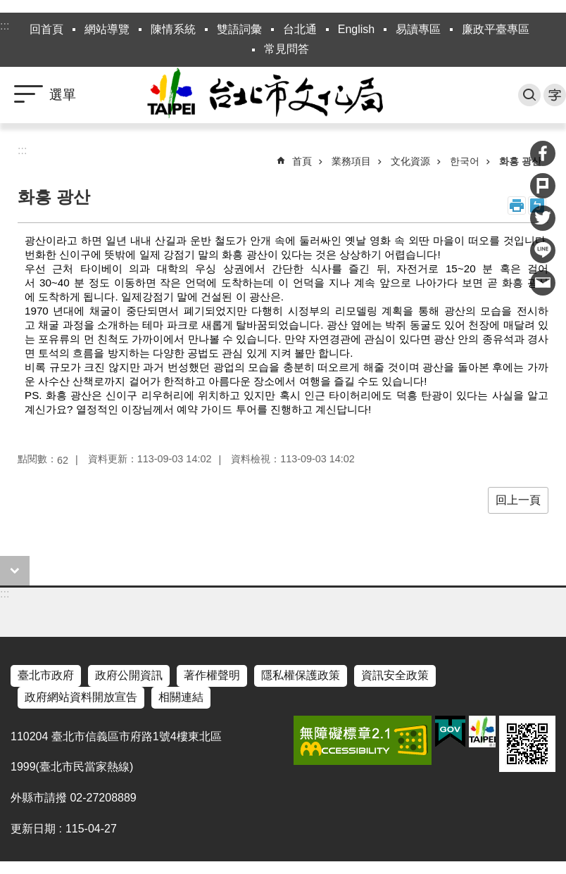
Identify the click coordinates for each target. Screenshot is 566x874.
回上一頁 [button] (518, 500)
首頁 (302, 161)
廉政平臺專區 (495, 29)
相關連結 (180, 697)
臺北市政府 (46, 675)
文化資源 (410, 161)
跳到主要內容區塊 (7, 7)
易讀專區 (418, 29)
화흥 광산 (520, 161)
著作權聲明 (212, 675)
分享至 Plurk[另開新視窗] (542, 185)
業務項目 (351, 161)
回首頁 (46, 29)
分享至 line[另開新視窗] (542, 250)
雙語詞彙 (239, 29)
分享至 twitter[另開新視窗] (542, 218)
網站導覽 (107, 29)
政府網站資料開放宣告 (81, 697)
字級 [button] (554, 95)
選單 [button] (62, 94)
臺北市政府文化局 (283, 95)
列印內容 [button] (517, 205)
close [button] (15, 570)
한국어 (464, 161)
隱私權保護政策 (300, 675)
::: (4, 26)
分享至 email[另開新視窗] (542, 283)
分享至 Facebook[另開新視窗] (542, 153)
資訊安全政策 (395, 675)
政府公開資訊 (129, 675)
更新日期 (33, 829)
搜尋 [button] (529, 95)
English (356, 29)
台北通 (300, 29)
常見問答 (286, 49)
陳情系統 (173, 29)
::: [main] (22, 150)
